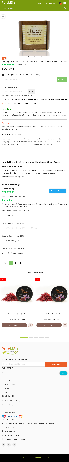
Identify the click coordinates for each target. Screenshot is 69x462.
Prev (5, 263)
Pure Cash (6, 381)
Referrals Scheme (9, 384)
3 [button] (41, 56)
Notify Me (62, 79)
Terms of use (7, 409)
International (51, 4)
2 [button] (34, 56)
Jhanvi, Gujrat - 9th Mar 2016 (13, 223)
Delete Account (8, 412)
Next (21, 263)
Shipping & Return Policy (11, 401)
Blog (4, 392)
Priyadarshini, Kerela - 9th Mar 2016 (15, 210)
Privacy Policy (7, 405)
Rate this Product (57, 191)
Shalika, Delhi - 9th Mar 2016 (13, 248)
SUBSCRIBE (56, 364)
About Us (6, 373)
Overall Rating (8, 188)
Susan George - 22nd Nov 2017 (14, 197)
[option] (34, 34)
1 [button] (28, 56)
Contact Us (6, 377)
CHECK (31, 91)
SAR (39, 4)
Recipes (5, 388)
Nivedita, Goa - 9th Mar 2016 (13, 236)
